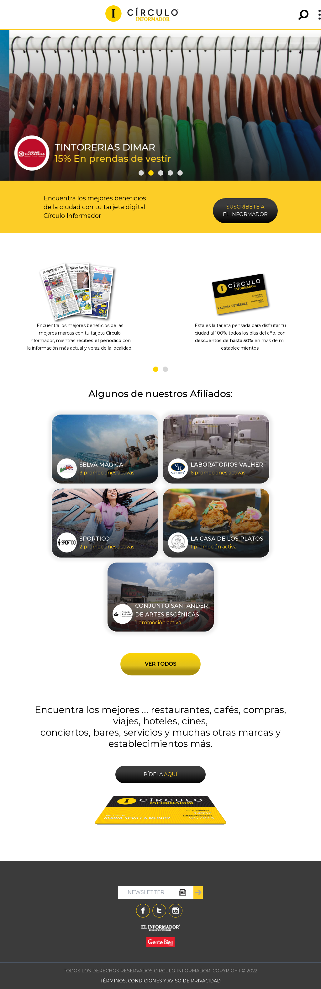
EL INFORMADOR (245, 210)
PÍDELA (160, 774)
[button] (141, 173)
